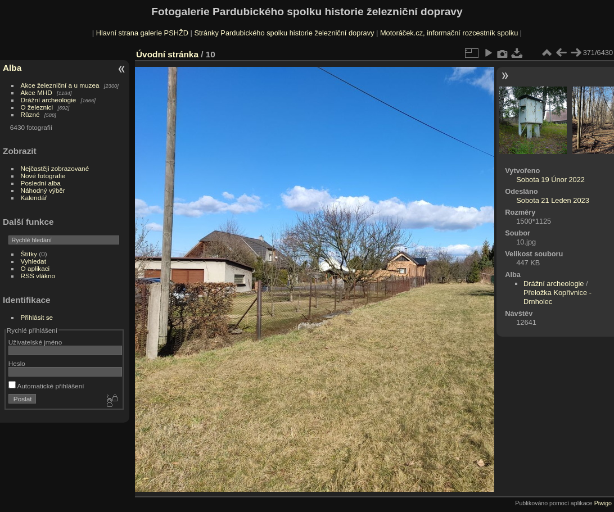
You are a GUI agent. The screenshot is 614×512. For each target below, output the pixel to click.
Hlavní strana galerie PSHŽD (142, 33)
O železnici (37, 107)
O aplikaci (35, 268)
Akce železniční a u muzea (60, 85)
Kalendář (34, 197)
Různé (30, 114)
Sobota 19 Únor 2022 (550, 179)
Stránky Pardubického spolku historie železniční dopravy (284, 33)
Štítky (29, 253)
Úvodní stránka (167, 54)
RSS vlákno (38, 275)
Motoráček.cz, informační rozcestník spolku (449, 33)
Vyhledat (33, 261)
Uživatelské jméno (35, 342)
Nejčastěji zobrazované (55, 168)
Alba (12, 68)
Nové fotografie (43, 175)
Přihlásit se (37, 317)
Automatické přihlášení (46, 385)
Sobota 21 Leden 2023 (552, 200)
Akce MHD (36, 92)
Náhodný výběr (43, 190)
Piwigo (603, 503)
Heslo (16, 363)
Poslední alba (41, 183)
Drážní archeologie (48, 99)
